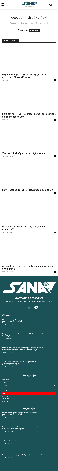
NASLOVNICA (34, 30)
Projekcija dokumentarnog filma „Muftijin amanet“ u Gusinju (22, 335)
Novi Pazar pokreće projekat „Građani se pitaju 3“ (28, 190)
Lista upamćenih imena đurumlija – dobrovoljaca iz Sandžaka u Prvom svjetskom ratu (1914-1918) (22, 349)
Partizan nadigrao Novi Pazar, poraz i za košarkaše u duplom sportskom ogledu (22, 428)
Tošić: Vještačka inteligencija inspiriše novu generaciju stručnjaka (19, 363)
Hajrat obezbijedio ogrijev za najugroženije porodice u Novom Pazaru (24, 76)
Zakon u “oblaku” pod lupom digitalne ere (23, 153)
